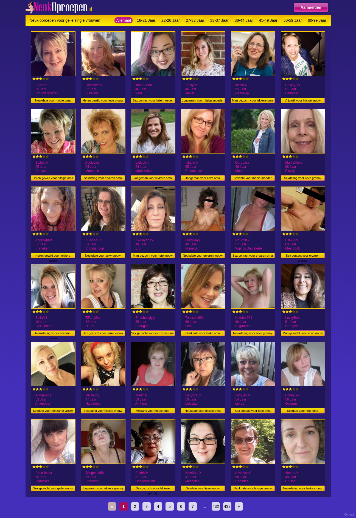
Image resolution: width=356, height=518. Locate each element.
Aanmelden (311, 7)
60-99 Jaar (317, 20)
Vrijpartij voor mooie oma (152, 410)
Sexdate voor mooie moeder (252, 178)
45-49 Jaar (268, 20)
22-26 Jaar (170, 20)
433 (227, 506)
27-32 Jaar (195, 20)
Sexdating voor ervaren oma (103, 178)
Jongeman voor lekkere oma (153, 178)
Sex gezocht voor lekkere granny (153, 489)
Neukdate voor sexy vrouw (103, 255)
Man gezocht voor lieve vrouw (303, 333)
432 (215, 506)
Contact (349, 514)
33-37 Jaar (219, 20)
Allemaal (123, 20)
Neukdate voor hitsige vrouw (253, 488)
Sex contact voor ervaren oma (252, 255)
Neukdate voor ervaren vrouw (202, 255)
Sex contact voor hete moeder (153, 100)
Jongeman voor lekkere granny (103, 488)
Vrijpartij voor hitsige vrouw (303, 100)
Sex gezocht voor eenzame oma (153, 333)
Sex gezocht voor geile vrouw (53, 488)
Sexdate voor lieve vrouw (203, 488)
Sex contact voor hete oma (253, 410)
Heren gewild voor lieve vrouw (103, 100)
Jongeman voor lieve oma (203, 178)
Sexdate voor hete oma (302, 410)
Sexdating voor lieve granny (302, 178)
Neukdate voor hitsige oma (203, 410)
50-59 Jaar (293, 20)
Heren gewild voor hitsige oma (53, 178)
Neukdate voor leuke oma (203, 333)
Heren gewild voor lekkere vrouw (52, 256)
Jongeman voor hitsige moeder (202, 100)
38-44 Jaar (244, 20)
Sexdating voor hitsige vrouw (102, 410)
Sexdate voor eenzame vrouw (53, 410)
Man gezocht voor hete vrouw (152, 255)
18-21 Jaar (146, 20)
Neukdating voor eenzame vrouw (52, 333)
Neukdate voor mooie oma (53, 100)
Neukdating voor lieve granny (252, 333)
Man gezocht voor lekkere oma (252, 100)
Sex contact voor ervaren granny (302, 256)
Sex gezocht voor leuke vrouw (103, 333)
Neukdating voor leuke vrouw (302, 488)
